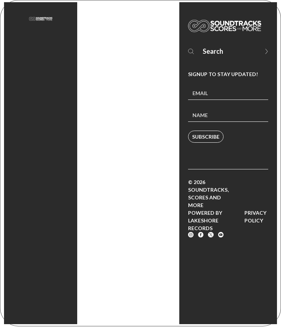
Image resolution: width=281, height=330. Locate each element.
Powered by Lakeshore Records (205, 220)
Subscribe (206, 137)
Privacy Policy (255, 217)
